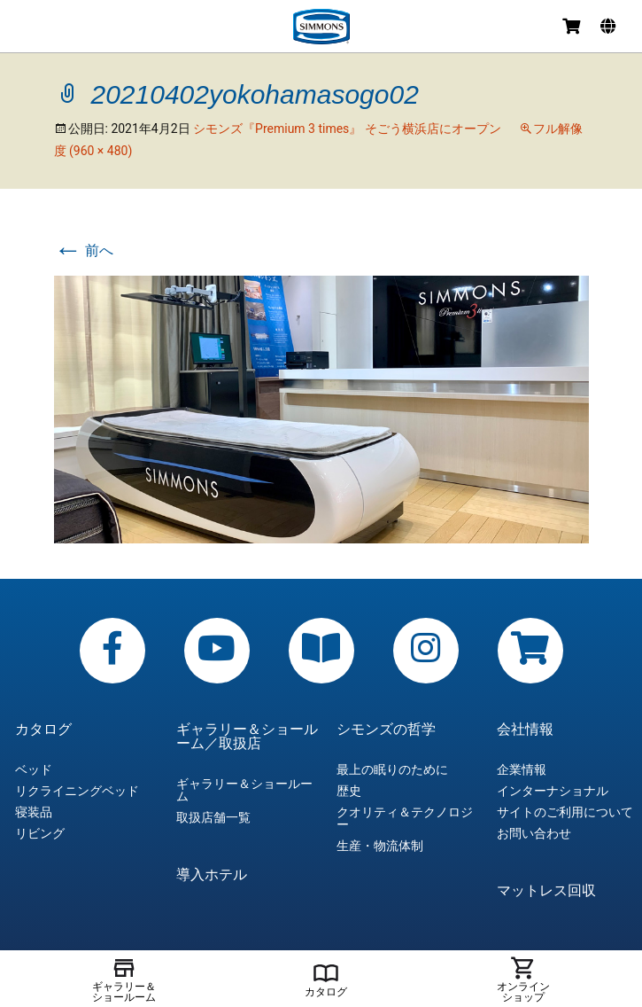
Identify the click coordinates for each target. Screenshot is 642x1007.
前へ (84, 250)
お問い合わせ (534, 833)
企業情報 (521, 769)
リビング (40, 833)
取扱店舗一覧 (213, 817)
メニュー (28, 28)
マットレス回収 (546, 891)
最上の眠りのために (392, 769)
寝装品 (33, 812)
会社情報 (525, 729)
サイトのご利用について (565, 812)
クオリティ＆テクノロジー (404, 818)
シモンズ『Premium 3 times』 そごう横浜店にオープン (347, 128)
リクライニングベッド (77, 791)
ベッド (33, 769)
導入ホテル (211, 875)
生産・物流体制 (379, 845)
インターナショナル (552, 791)
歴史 (348, 791)
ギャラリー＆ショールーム (244, 789)
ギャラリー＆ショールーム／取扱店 (247, 736)
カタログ (43, 729)
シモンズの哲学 (386, 729)
